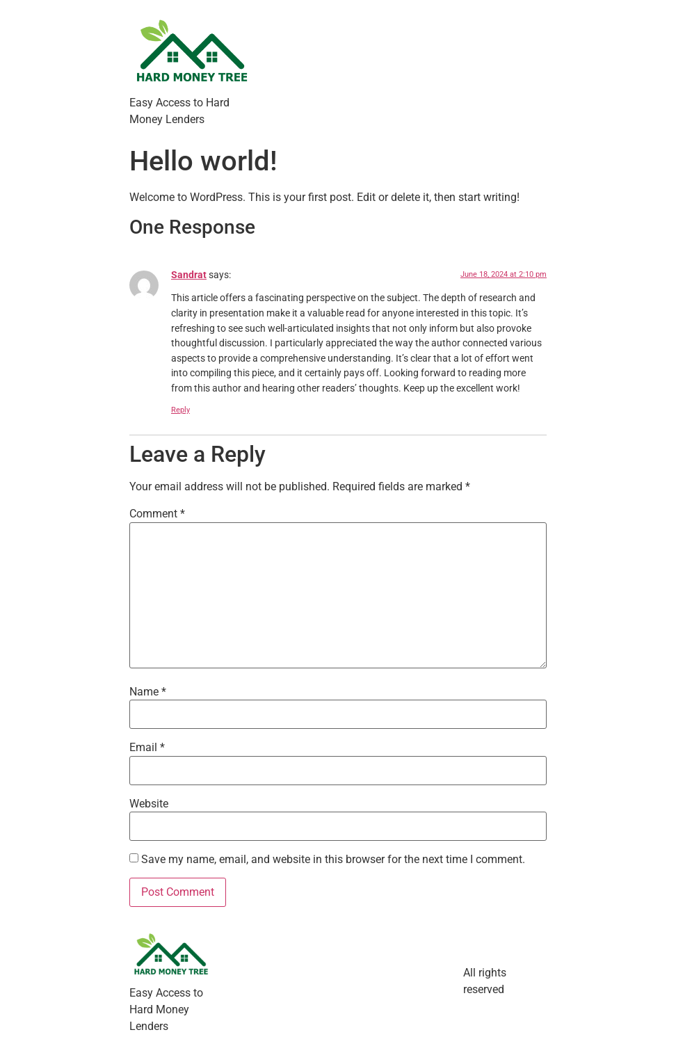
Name (147, 692)
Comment (157, 514)
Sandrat (189, 275)
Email (147, 747)
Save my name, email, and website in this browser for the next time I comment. (333, 859)
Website (148, 804)
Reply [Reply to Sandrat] (180, 410)
